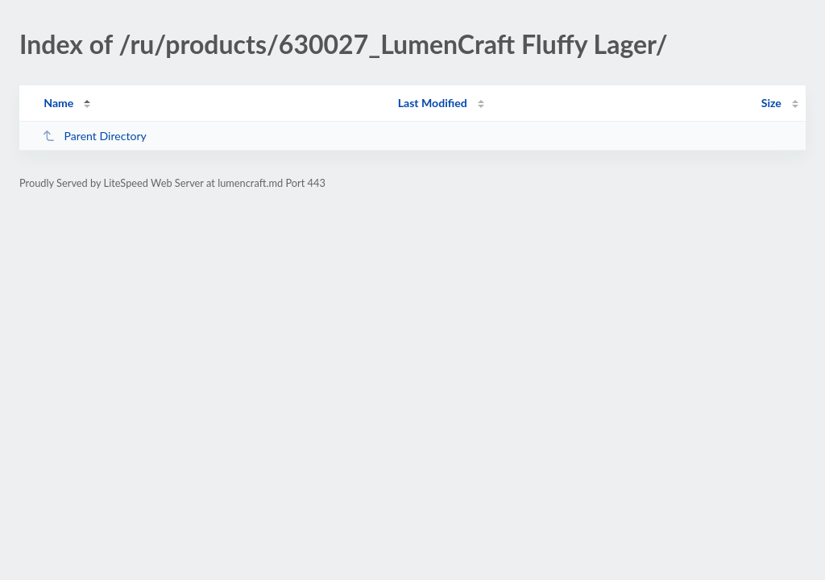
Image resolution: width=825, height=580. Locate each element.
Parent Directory (94, 136)
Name (58, 103)
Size (771, 103)
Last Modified (432, 103)
